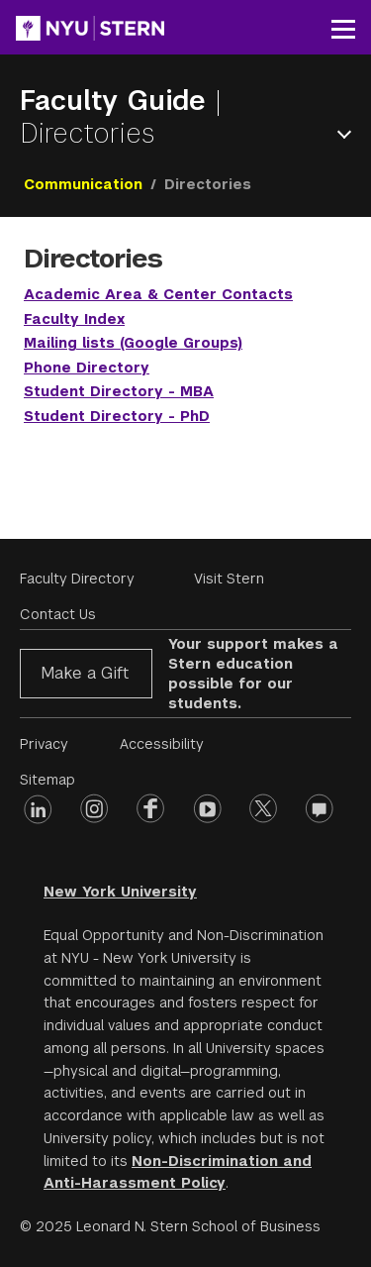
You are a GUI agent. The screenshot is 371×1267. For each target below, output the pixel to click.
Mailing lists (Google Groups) (133, 343)
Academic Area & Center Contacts (158, 294)
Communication (83, 184)
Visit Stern (229, 578)
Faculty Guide (117, 100)
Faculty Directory (77, 578)
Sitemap (47, 780)
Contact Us (58, 614)
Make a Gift (85, 673)
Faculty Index (74, 319)
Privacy (44, 744)
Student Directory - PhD (117, 416)
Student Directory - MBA (119, 391)
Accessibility (162, 744)
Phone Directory (86, 367)
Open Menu (348, 134)
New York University (120, 891)
